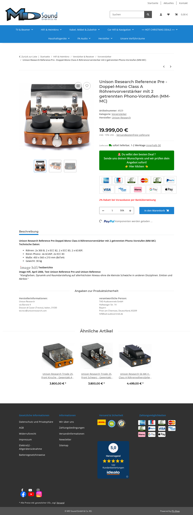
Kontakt (183, 3)
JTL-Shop (176, 511)
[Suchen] (127, 14)
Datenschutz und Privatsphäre (36, 421)
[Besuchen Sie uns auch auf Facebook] (22, 493)
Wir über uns (66, 421)
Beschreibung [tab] (28, 231)
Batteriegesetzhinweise (32, 454)
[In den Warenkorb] (21, 77)
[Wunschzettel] (168, 14)
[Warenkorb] (181, 14)
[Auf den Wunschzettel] (87, 85)
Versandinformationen (71, 433)
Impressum (25, 439)
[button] (161, 14)
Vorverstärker (119, 114)
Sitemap (63, 445)
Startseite (153, 3)
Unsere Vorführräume (132, 38)
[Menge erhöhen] (130, 210)
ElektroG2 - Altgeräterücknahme (30, 447)
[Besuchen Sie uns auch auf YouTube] (30, 493)
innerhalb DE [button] (153, 145)
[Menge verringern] (103, 210)
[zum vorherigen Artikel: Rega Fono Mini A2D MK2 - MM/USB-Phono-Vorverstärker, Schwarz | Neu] (163, 66)
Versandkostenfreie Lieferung (133, 135)
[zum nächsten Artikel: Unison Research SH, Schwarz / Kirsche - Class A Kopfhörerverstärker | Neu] (170, 66)
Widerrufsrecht (27, 433)
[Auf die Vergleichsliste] (78, 85)
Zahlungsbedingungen (72, 427)
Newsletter (65, 439)
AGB (21, 427)
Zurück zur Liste (29, 56)
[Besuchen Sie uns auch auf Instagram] (38, 493)
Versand (60, 502)
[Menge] (112, 210)
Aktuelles (169, 3)
